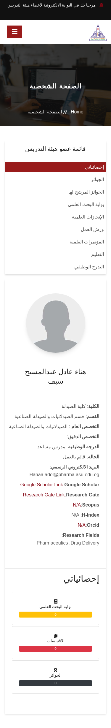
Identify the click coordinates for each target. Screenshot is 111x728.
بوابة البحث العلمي (86, 204)
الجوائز (97, 179)
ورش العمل (92, 229)
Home (77, 111)
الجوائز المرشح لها (86, 191)
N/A (77, 504)
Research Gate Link (44, 494)
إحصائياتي (94, 167)
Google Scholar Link (41, 484)
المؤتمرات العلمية (87, 241)
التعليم (97, 254)
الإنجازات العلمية (88, 216)
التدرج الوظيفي (89, 266)
